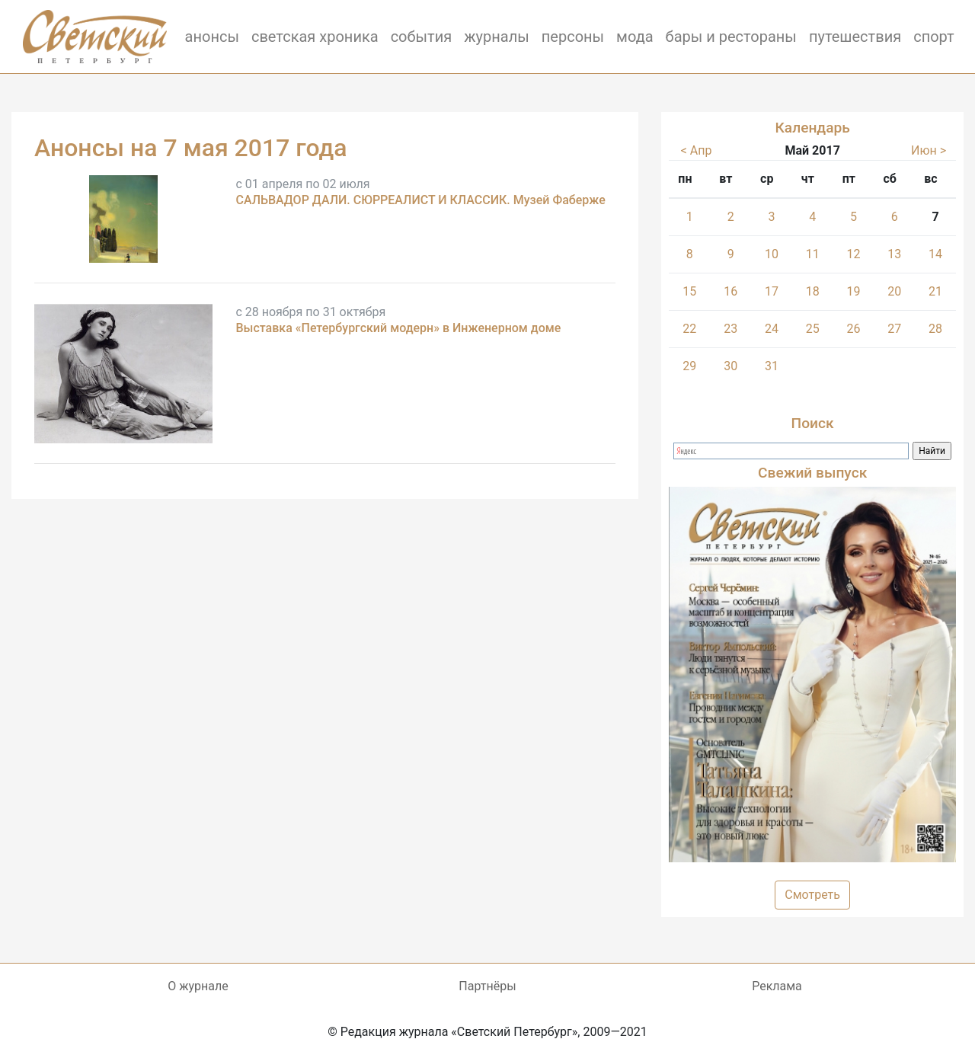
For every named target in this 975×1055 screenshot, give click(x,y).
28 (935, 328)
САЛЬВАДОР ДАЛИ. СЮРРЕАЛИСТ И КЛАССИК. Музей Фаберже (420, 200)
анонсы (212, 36)
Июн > (928, 150)
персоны (573, 36)
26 (854, 328)
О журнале (198, 986)
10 (771, 254)
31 (771, 366)
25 (813, 328)
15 (689, 291)
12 (854, 254)
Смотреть (812, 894)
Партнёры (487, 986)
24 (771, 328)
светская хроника (315, 36)
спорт (933, 36)
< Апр (696, 150)
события (421, 36)
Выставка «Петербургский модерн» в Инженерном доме (398, 328)
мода (635, 36)
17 (771, 291)
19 (854, 291)
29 (689, 366)
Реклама (777, 986)
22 (689, 328)
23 (730, 328)
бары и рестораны (731, 36)
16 (730, 291)
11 (813, 254)
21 (935, 291)
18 (813, 291)
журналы (496, 36)
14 (935, 254)
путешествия (855, 36)
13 (894, 254)
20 (894, 291)
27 (894, 328)
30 (730, 366)
